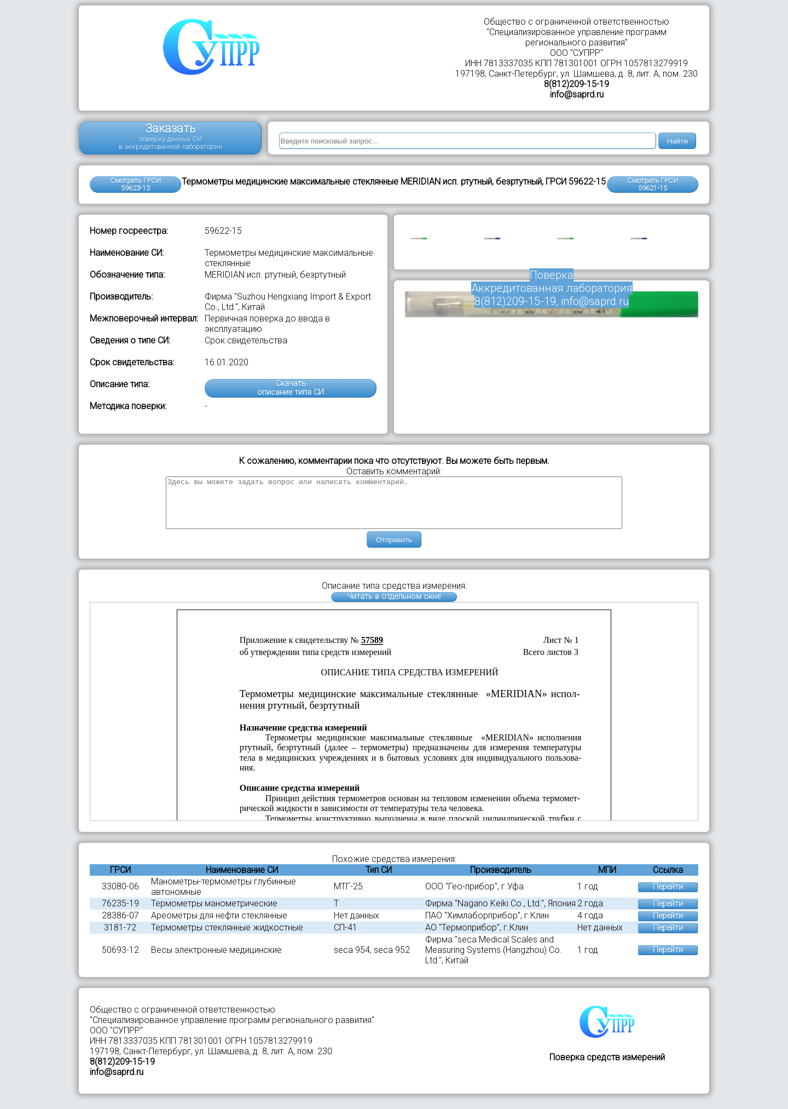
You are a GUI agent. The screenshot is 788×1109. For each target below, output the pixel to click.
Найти (677, 141)
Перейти (668, 896)
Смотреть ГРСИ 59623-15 (135, 184)
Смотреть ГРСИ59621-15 (652, 184)
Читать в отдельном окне (394, 606)
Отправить (394, 549)
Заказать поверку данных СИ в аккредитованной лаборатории (170, 136)
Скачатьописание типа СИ (290, 388)
